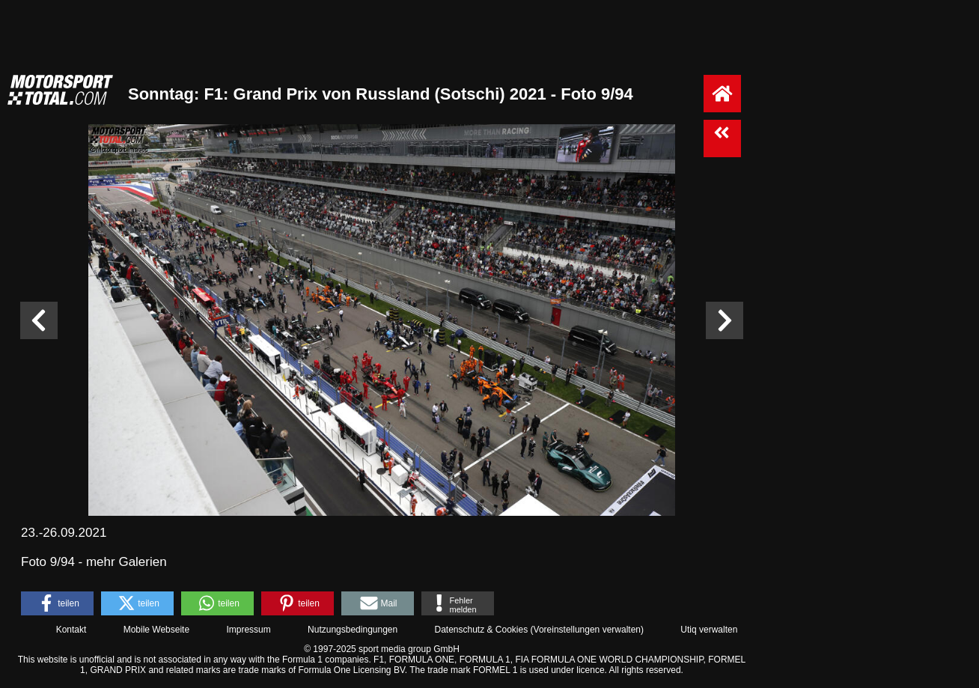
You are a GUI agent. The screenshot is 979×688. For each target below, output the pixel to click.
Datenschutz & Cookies (481, 629)
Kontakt (71, 629)
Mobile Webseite (156, 629)
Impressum (248, 629)
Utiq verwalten (708, 629)
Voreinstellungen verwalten (587, 629)
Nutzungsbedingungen (352, 629)
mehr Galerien (126, 562)
